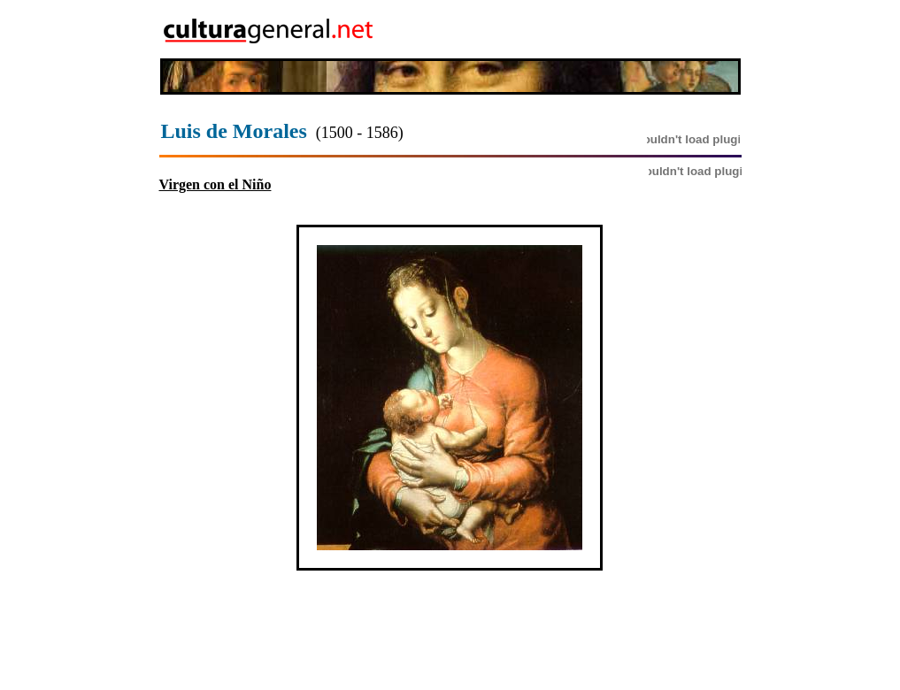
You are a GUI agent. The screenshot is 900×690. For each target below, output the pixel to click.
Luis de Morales (234, 130)
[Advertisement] (638, 29)
